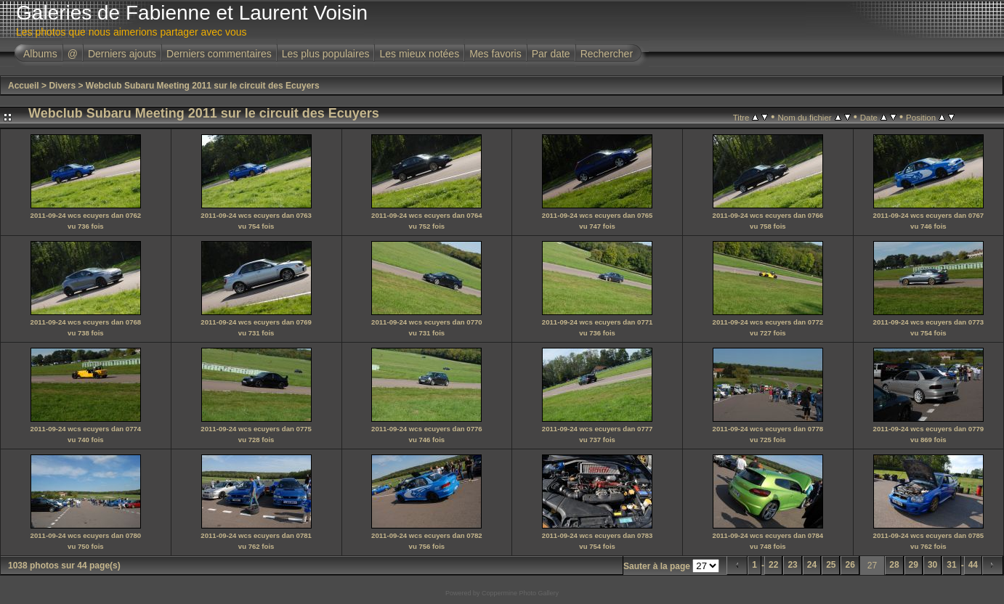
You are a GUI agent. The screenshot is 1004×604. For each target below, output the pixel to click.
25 (830, 565)
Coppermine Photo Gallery (520, 593)
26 (849, 565)
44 (973, 565)
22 (773, 565)
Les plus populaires (326, 54)
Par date (551, 54)
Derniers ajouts (122, 54)
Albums (40, 54)
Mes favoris (495, 54)
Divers (62, 86)
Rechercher (606, 54)
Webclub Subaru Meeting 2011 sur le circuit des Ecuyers (203, 86)
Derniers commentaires (219, 54)
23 (792, 565)
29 (913, 565)
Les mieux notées (419, 54)
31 (951, 565)
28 (894, 565)
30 (932, 565)
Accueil (23, 86)
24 (812, 565)
